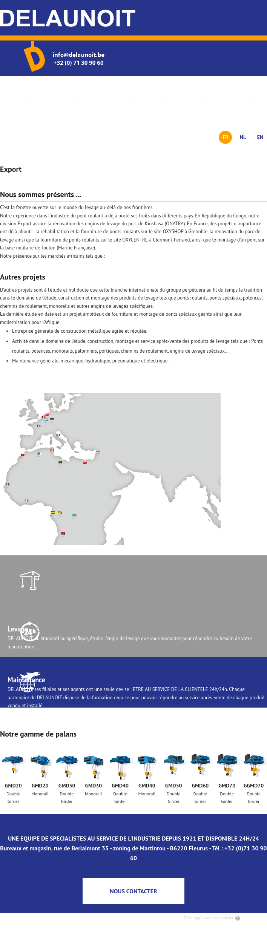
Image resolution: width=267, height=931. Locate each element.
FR (225, 137)
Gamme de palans (107, 99)
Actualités (186, 99)
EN (260, 137)
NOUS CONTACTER (133, 891)
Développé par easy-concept (212, 917)
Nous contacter (231, 99)
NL (243, 137)
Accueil (19, 99)
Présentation (57, 99)
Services (150, 99)
